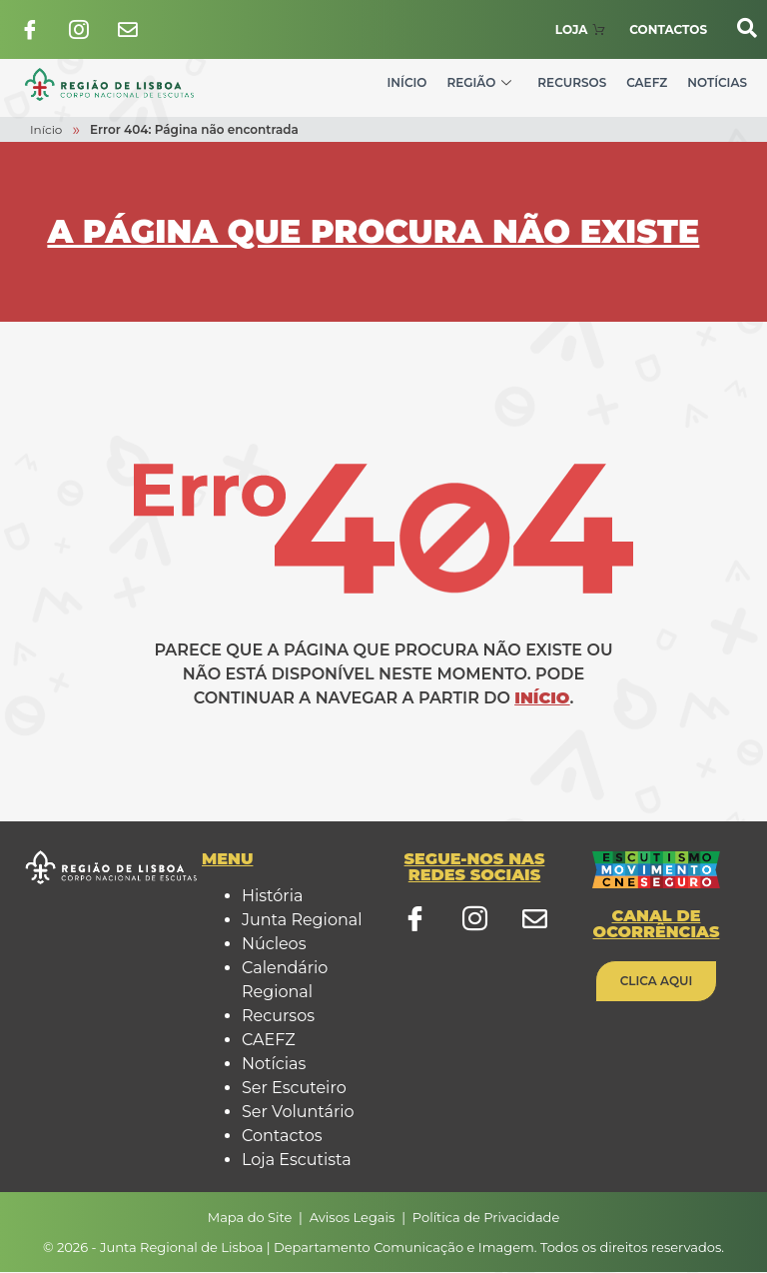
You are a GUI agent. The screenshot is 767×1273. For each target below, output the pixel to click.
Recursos (571, 83)
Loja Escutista (297, 1160)
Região (478, 84)
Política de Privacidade (485, 1217)
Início (407, 83)
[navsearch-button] (737, 28)
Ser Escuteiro (294, 1088)
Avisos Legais (352, 1217)
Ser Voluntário (298, 1112)
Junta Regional (302, 920)
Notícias (717, 83)
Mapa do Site (250, 1217)
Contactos (282, 1136)
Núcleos (274, 944)
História (272, 896)
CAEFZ (646, 83)
